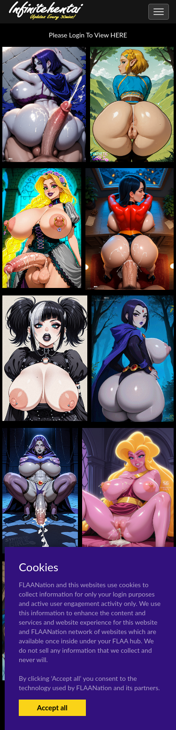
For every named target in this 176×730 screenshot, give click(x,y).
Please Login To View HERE (88, 35)
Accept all (52, 707)
